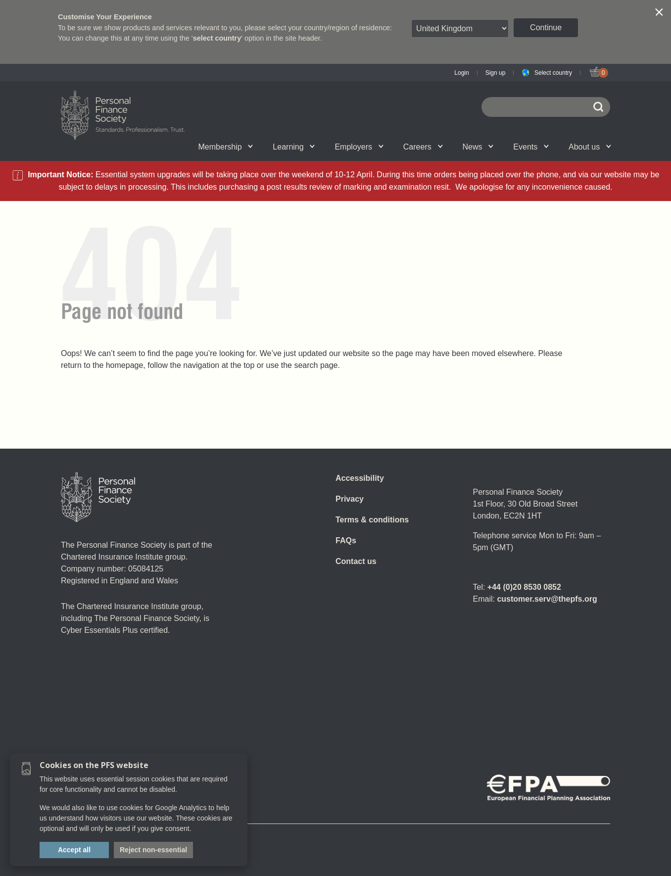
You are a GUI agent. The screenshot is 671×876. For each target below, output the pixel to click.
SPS (394, 147)
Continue (546, 27)
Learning (294, 147)
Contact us (356, 561)
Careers (423, 147)
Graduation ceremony (561, 147)
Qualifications (172, 147)
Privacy (350, 499)
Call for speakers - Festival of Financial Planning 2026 (510, 147)
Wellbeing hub (507, 147)
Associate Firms (180, 147)
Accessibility (360, 478)
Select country (553, 72)
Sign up (495, 72)
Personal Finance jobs (449, 147)
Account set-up (320, 147)
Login (461, 72)
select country (217, 38)
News (478, 147)
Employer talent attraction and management (327, 147)
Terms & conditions (372, 519)
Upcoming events (173, 147)
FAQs (346, 540)
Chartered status (111, 147)
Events (531, 147)
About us (590, 147)
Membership (225, 147)
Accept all (74, 850)
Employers (359, 147)
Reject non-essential (153, 850)
